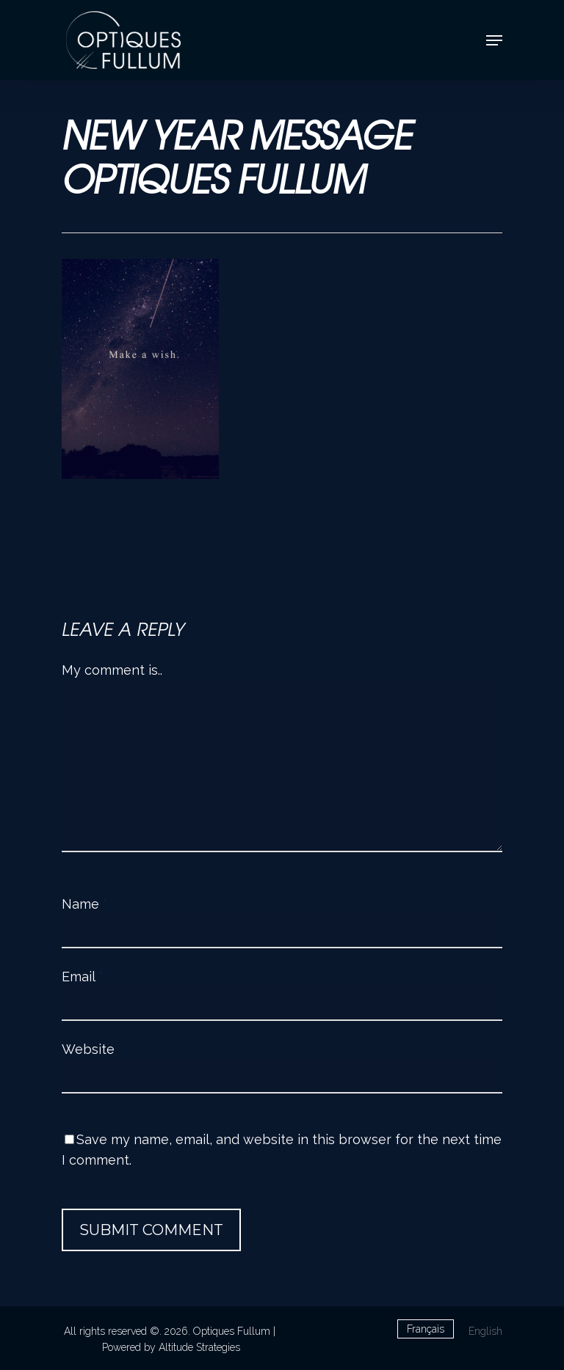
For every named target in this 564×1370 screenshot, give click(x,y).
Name (85, 904)
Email (83, 976)
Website (88, 1049)
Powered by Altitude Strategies (171, 1347)
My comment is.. (112, 670)
